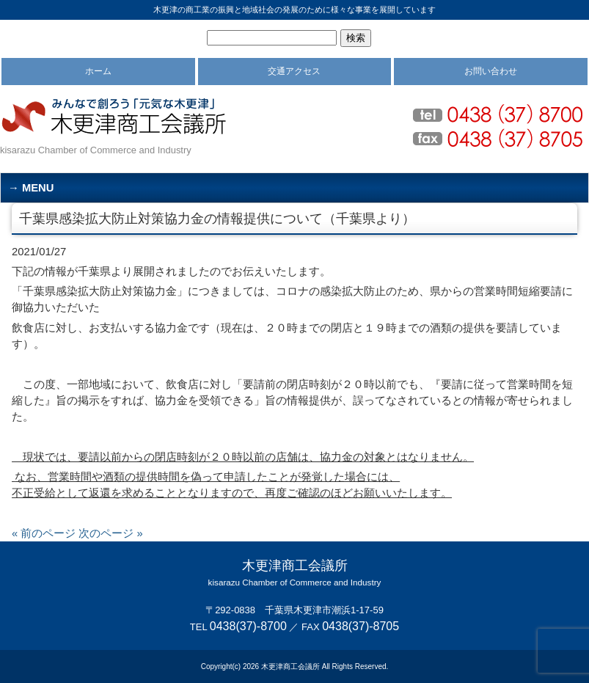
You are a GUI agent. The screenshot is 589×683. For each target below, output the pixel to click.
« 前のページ (44, 533)
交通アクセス (294, 71)
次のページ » (110, 533)
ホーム (98, 71)
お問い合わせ (490, 71)
